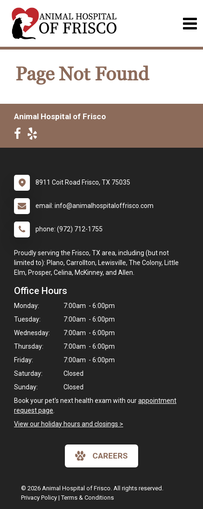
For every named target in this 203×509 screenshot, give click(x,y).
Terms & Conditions (87, 497)
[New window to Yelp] (34, 135)
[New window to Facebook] (20, 135)
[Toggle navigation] (190, 23)
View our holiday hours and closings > (68, 424)
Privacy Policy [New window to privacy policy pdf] (39, 497)
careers (101, 456)
